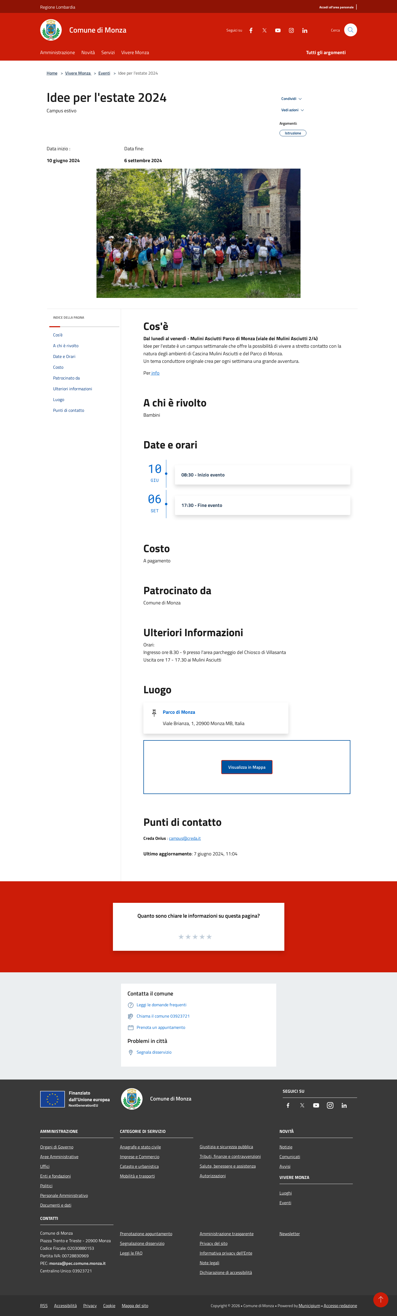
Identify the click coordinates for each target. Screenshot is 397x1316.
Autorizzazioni (213, 1175)
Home (52, 73)
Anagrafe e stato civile (140, 1147)
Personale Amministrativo (64, 1195)
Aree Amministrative (59, 1156)
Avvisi (285, 1166)
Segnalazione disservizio (142, 1243)
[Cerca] (350, 29)
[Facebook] (248, 29)
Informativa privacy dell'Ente (226, 1253)
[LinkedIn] (302, 29)
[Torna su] (380, 1299)
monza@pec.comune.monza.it (77, 1263)
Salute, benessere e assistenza (228, 1166)
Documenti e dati (55, 1205)
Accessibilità (65, 1305)
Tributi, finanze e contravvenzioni (230, 1156)
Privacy (90, 1305)
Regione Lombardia (57, 7)
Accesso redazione (340, 1305)
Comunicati (289, 1156)
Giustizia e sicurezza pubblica (226, 1146)
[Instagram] (289, 29)
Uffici (45, 1166)
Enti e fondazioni (55, 1176)
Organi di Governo (56, 1147)
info (155, 373)
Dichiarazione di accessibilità (226, 1272)
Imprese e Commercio (139, 1156)
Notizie (285, 1147)
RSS (44, 1305)
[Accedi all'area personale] (336, 7)
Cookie (109, 1305)
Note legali (209, 1262)
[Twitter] (262, 29)
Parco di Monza (179, 712)
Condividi (292, 99)
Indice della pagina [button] (68, 317)
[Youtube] (275, 29)
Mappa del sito (135, 1305)
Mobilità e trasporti (137, 1176)
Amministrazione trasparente (227, 1233)
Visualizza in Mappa (246, 767)
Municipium (309, 1305)
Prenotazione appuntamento (146, 1233)
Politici (46, 1185)
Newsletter (289, 1233)
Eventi (104, 73)
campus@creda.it (185, 838)
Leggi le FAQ (131, 1253)
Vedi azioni (293, 110)
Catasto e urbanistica (139, 1166)
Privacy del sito (213, 1243)
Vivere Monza (78, 73)
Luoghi (285, 1193)
